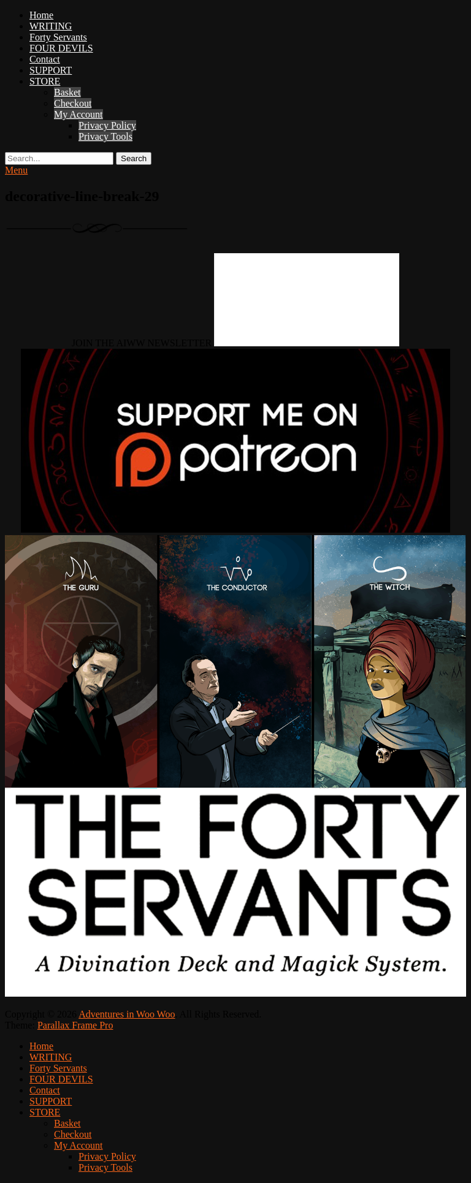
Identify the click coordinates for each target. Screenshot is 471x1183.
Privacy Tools (105, 136)
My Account (78, 114)
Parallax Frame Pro (75, 1025)
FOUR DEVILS (61, 48)
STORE (44, 81)
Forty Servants (58, 37)
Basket (67, 92)
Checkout (72, 103)
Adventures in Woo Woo (126, 1014)
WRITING (50, 26)
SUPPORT (50, 70)
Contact (44, 59)
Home (41, 15)
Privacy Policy (107, 125)
